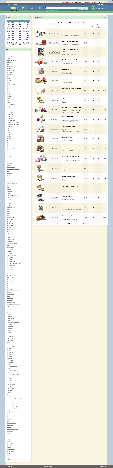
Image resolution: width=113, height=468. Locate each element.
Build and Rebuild (11, 120)
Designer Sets (10, 146)
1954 (20, 22)
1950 (12, 22)
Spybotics (9, 378)
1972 (20, 28)
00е (68, 11)
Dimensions (10, 152)
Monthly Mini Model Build (13, 304)
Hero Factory (10, 221)
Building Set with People (13, 124)
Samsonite (9, 348)
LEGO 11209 (54, 139)
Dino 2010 (9, 157)
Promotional (10, 340)
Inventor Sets (10, 241)
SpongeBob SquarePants (13, 374)
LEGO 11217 (54, 178)
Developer (9, 150)
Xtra (8, 455)
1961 (23, 24)
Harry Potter (10, 219)
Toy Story (9, 419)
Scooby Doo (10, 352)
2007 (16, 39)
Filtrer (8, 49)
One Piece (9, 314)
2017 (8, 43)
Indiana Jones (10, 239)
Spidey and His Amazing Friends (70, 112)
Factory (9, 193)
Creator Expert (10, 138)
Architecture (10, 74)
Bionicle (9, 96)
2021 (23, 43)
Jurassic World (10, 247)
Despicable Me (10, 148)
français (77, 2)
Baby (8, 86)
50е (56, 11)
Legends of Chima (11, 251)
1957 (8, 24)
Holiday (9, 227)
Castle (8, 130)
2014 (20, 41)
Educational (10, 181)
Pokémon (9, 324)
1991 (23, 33)
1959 (16, 24)
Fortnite (9, 199)
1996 (20, 35)
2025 (20, 44)
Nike (8, 310)
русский (64, 2)
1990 (20, 33)
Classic (9, 132)
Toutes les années (18, 20)
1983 (16, 31)
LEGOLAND (10, 267)
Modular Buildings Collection (73, 209)
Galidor (9, 209)
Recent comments (99, 4)
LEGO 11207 (54, 119)
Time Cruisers (10, 415)
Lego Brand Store (11, 255)
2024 (16, 44)
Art (7, 76)
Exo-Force (9, 187)
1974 (27, 28)
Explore (9, 189)
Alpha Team (10, 66)
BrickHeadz (10, 114)
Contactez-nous (102, 466)
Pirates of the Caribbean (13, 322)
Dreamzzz (9, 173)
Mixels (8, 296)
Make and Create (11, 277)
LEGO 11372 (54, 217)
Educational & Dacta (12, 183)
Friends (9, 203)
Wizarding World (11, 449)
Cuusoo (9, 140)
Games (9, 211)
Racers (8, 344)
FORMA (9, 197)
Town (8, 417)
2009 (23, 39)
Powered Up (10, 330)
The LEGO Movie (11, 404)
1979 (23, 30)
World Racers (10, 451)
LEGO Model (10, 259)
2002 (20, 37)
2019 (16, 43)
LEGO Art (9, 253)
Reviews (9, 4)
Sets (23, 8)
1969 (8, 28)
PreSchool (9, 332)
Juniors (9, 245)
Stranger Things (11, 384)
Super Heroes (10, 388)
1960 (20, 24)
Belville (8, 92)
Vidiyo (8, 437)
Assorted (9, 78)
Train (8, 421)
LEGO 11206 (54, 109)
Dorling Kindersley (71, 54)
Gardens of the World (71, 219)
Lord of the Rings (11, 273)
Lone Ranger (10, 271)
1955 (23, 22)
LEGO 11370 (54, 198)
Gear (8, 215)
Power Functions (11, 326)
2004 (27, 37)
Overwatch (9, 316)
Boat (8, 100)
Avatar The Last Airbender (13, 84)
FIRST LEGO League (12, 195)
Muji (8, 306)
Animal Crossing (11, 70)
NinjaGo (9, 312)
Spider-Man (10, 372)
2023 (12, 44)
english (70, 2)
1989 (16, 33)
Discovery (9, 163)
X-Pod (8, 453)
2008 (20, 39)
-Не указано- (10, 56)
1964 (12, 26)
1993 (8, 35)
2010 (27, 39)
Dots (8, 171)
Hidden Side (10, 223)
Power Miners (10, 328)
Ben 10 (8, 94)
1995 (16, 35)
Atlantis (9, 80)
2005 (8, 39)
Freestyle (9, 201)
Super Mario (10, 390)
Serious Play (10, 360)
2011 (8, 41)
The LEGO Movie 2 (12, 406)
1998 (27, 35)
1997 (23, 35)
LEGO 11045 (54, 100)
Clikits (8, 134)
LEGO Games (10, 257)
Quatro (8, 342)
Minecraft (9, 286)
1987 (8, 33)
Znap (8, 457)
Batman (9, 90)
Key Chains (10, 249)
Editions (9, 177)
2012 (12, 41)
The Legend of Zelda (12, 400)
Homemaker (10, 229)
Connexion (99, 8)
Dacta (8, 142)
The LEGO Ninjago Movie (13, 408)
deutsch (102, 2)
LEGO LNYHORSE (54, 33)
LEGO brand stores (74, 35)
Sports (8, 376)
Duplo (8, 175)
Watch (8, 441)
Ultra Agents (10, 425)
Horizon (9, 231)
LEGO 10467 (54, 71)
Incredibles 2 (10, 237)
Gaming (9, 213)
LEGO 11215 (54, 158)
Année (8, 17)
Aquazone (9, 72)
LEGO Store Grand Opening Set (15, 263)
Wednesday (10, 443)
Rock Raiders (10, 346)
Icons (8, 233)
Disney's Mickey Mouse (13, 169)
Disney (8, 165)
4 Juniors (9, 58)
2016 (27, 41)
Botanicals (9, 110)
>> (78, 22)
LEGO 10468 (54, 80)
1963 (8, 26)
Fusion (8, 205)
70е (61, 11)
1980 (27, 30)
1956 (27, 22)
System (9, 392)
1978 (20, 30)
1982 (12, 31)
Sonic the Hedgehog (12, 366)
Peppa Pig (69, 63)
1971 (16, 28)
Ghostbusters (10, 217)
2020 (20, 43)
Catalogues (15, 4)
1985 (23, 31)
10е (70, 11)
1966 (20, 26)
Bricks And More (11, 118)
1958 (12, 24)
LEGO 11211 (54, 148)
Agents (8, 64)
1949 (8, 22)
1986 (27, 31)
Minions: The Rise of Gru (13, 290)
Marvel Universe (74, 110)
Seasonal (9, 358)
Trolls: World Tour (11, 423)
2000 (12, 37)
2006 (12, 39)
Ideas (8, 235)
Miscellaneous (10, 294)
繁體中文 (83, 2)
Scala (8, 350)
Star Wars (9, 380)
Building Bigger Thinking (13, 122)
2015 (23, 41)
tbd (7, 394)
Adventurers (10, 62)
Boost (8, 108)
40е (54, 11)
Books (8, 106)
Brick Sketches (10, 112)
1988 (12, 33)
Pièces (40, 8)
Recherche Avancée (83, 9)
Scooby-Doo (10, 354)
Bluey (8, 98)
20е (72, 11)
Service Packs (10, 362)
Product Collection (11, 338)
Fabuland (9, 191)
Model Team (10, 298)
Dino (8, 154)
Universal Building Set (12, 429)
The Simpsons (10, 413)
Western (9, 445)
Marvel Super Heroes (12, 279)
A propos (9, 466)
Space (8, 368)
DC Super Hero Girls (12, 144)
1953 (16, 22)
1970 (12, 28)
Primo (8, 334)
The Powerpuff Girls (12, 410)
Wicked (9, 447)
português (90, 2)
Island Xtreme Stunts (12, 243)
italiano (96, 2)
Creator (9, 136)
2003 (23, 37)
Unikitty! (9, 427)
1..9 (10, 11)
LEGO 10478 (54, 90)
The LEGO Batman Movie (13, 402)
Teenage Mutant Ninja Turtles (14, 398)
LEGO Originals (11, 261)
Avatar (8, 82)
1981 (8, 31)
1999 (8, 37)
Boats (8, 102)
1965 (16, 26)
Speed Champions (11, 370)
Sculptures (9, 356)
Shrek (8, 364)
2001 (16, 37)
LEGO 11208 (54, 129)
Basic (8, 88)
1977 (16, 30)
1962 (27, 24)
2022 (27, 43)
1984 (20, 31)
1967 (23, 26)
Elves (8, 185)
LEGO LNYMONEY (54, 43)
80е (63, 11)
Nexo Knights (10, 308)
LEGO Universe (11, 265)
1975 (8, 30)
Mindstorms (10, 284)
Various (9, 433)
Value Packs (10, 431)
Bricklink (9, 116)
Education (9, 179)
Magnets (9, 275)
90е (65, 11)
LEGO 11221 (54, 188)
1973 (23, 28)
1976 (12, 30)
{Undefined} (10, 459)
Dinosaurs (9, 161)
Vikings (8, 439)
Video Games (10, 435)
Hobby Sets (10, 225)
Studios (9, 386)
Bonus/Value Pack (11, 104)
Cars (8, 128)
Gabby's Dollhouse (11, 207)
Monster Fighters (11, 302)
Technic (9, 396)
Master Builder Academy (13, 281)
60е (58, 11)
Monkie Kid (9, 300)
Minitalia (9, 292)
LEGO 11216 (54, 168)
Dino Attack (10, 159)
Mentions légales (47, 466)
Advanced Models (11, 60)
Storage (9, 382)
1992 (27, 33)
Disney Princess (11, 167)
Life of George (10, 269)
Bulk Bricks (9, 126)
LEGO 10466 (54, 61)
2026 (23, 44)
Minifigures (31, 8)
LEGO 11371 (54, 207)
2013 (16, 41)
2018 (12, 43)
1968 (27, 26)
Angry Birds (10, 68)
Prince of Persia (11, 336)
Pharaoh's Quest (11, 318)
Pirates (8, 320)
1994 (12, 35)
